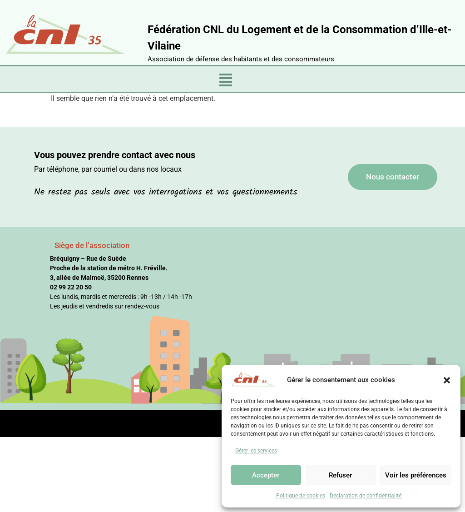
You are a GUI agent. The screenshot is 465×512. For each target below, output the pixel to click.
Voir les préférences (415, 475)
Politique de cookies (300, 495)
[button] (446, 379)
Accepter (265, 475)
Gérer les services (256, 450)
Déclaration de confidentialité (365, 495)
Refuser (340, 475)
